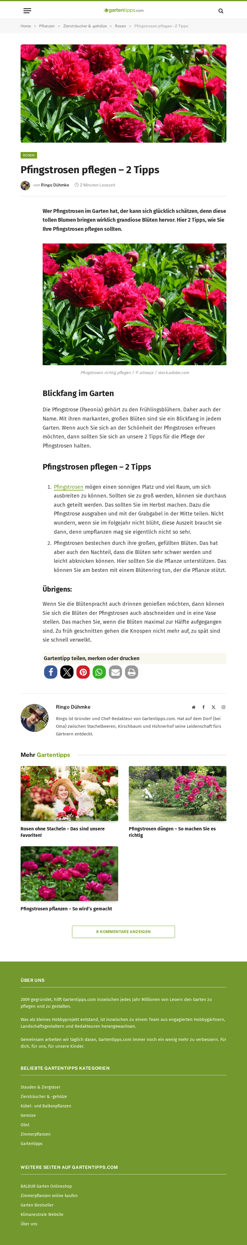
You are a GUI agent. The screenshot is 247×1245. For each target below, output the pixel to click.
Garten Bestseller (37, 1205)
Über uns (29, 1223)
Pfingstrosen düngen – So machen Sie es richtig (172, 832)
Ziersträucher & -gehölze (44, 1096)
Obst (25, 1124)
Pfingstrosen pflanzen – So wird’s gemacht (66, 909)
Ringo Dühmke (55, 185)
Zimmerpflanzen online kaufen (49, 1195)
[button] (50, 672)
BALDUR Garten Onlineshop (46, 1186)
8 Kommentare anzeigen (123, 931)
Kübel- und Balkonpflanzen (46, 1106)
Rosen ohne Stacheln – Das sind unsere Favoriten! (63, 832)
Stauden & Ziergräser (40, 1087)
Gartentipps (32, 1143)
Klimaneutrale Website (42, 1214)
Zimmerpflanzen (36, 1134)
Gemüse (28, 1115)
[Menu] (27, 10)
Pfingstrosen (69, 487)
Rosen (29, 155)
